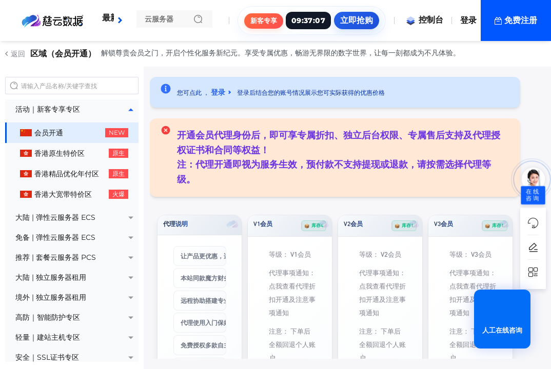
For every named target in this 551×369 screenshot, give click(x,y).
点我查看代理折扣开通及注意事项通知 (292, 299)
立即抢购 (356, 20)
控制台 (424, 20)
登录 (468, 20)
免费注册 (520, 20)
